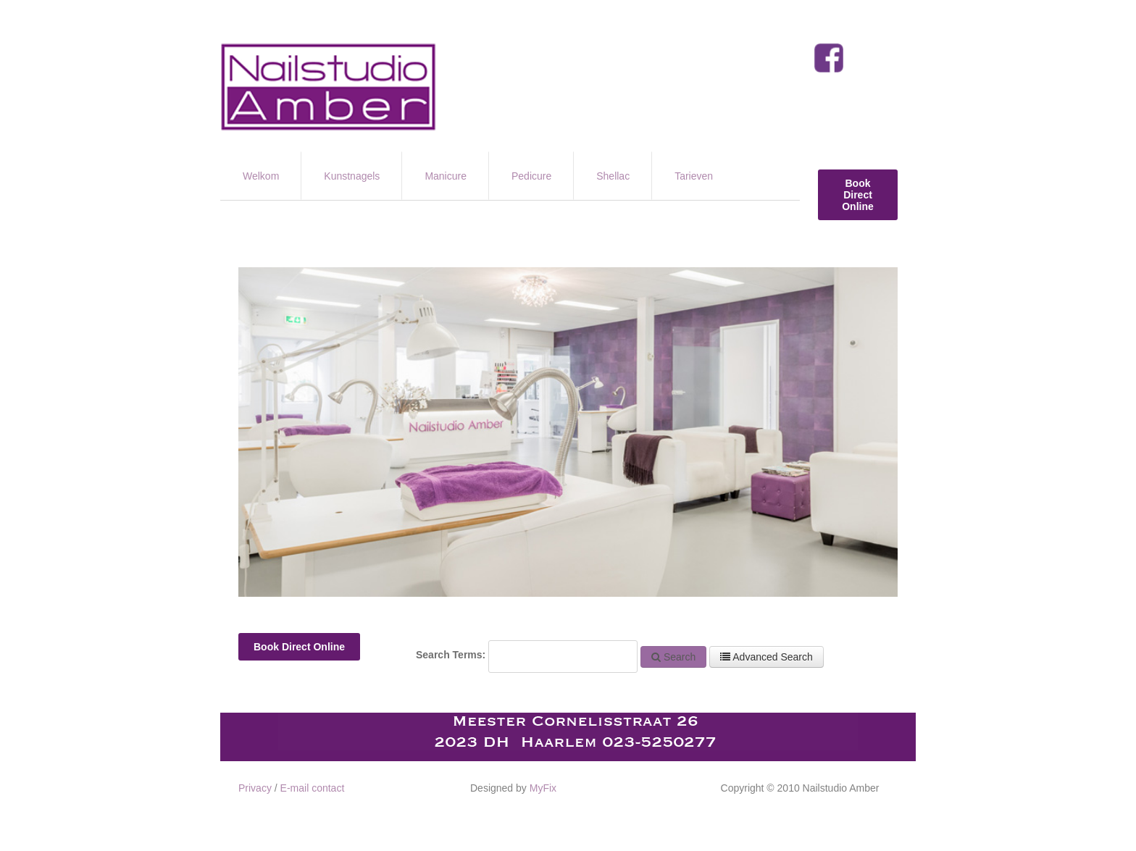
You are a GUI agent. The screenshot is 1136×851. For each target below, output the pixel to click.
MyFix (543, 788)
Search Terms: (450, 655)
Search (673, 657)
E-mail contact (312, 788)
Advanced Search (766, 657)
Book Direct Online (858, 194)
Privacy (255, 788)
